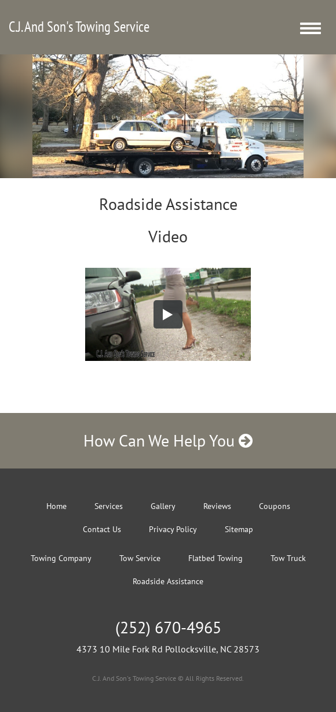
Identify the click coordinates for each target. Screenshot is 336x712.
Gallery (163, 506)
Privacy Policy (173, 529)
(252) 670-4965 (168, 627)
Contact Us (102, 529)
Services (108, 506)
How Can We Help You (168, 440)
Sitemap (239, 529)
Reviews (217, 506)
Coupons (274, 506)
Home (56, 506)
